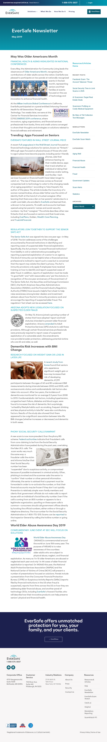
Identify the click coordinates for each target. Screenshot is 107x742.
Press (67, 684)
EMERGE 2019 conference (29, 119)
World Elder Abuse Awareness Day (49, 538)
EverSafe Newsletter (35, 31)
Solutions (33, 12)
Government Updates (81, 181)
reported (60, 515)
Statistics (76, 194)
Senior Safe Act (22, 237)
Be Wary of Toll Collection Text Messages (83, 116)
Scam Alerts (77, 187)
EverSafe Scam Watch (81, 139)
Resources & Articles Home (82, 65)
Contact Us (69, 692)
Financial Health (79, 167)
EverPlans (24, 217)
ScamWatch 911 (91, 717)
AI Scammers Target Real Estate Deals (83, 98)
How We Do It (60, 11)
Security (68, 688)
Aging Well (77, 154)
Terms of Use (95, 732)
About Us (68, 680)
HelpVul (88, 707)
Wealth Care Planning (47, 217)
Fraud (75, 174)
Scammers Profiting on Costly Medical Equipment (83, 107)
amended (49, 324)
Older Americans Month (36, 72)
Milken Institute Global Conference (33, 104)
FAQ (86, 686)
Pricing (72, 11)
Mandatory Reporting (89, 712)
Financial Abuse (79, 161)
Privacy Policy (85, 732)
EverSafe (45, 202)
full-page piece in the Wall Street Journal (38, 145)
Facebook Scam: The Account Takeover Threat (82, 80)
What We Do (46, 11)
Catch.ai (88, 703)
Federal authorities (28, 439)
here (50, 303)
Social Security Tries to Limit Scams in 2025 (84, 89)
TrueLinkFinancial (23, 220)
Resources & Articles (89, 681)
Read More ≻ (34, 3)
